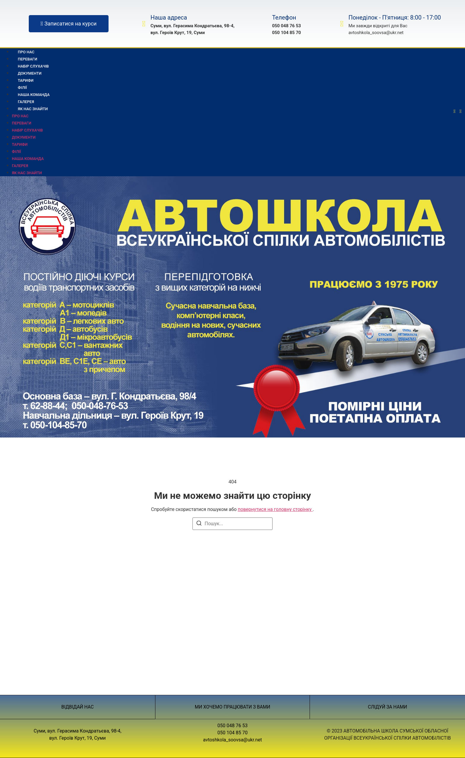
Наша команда (28, 158)
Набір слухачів (27, 130)
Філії (16, 151)
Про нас (20, 116)
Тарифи (20, 144)
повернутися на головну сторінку (275, 509)
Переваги (21, 123)
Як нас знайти (33, 109)
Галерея (20, 166)
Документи (24, 137)
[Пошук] (199, 524)
